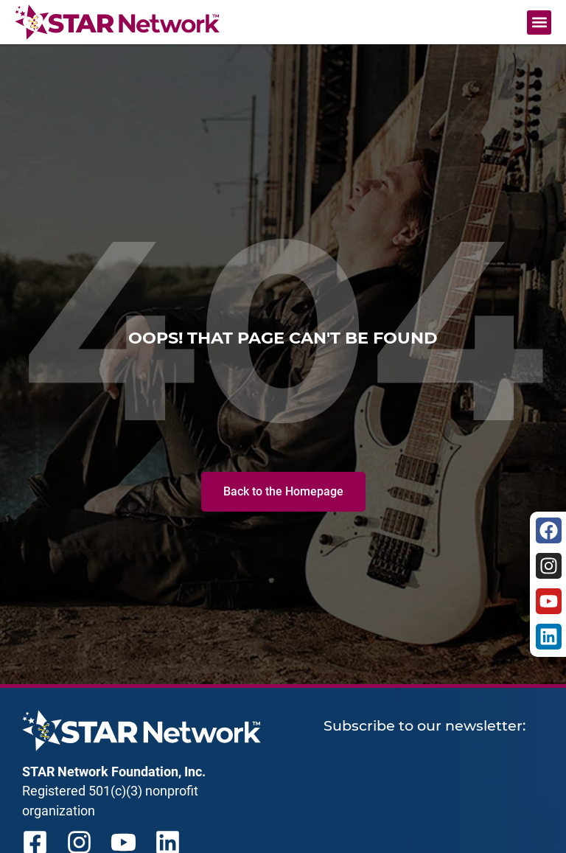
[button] (539, 22)
